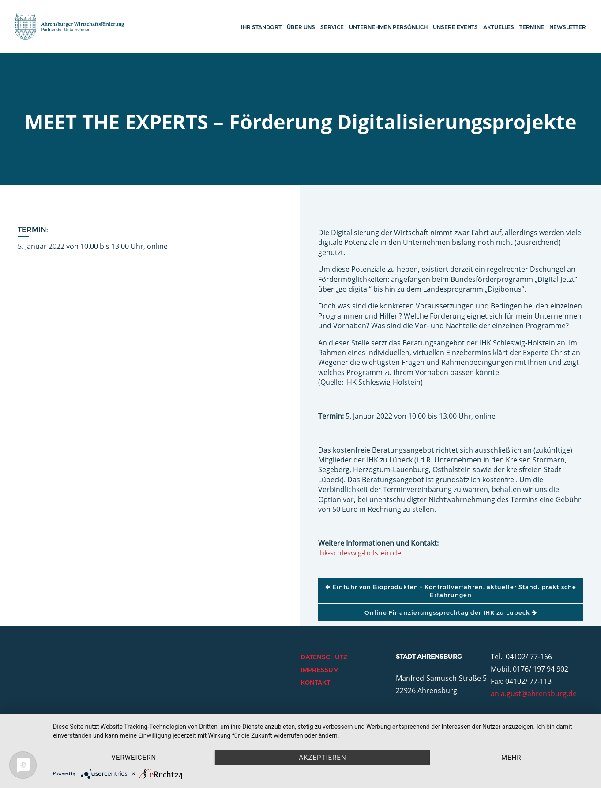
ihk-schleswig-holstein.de (359, 553)
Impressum (319, 670)
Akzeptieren (322, 758)
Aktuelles (498, 27)
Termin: (33, 229)
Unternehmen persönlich (388, 27)
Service (332, 27)
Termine (531, 27)
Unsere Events (455, 27)
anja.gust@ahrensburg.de (534, 693)
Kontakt (315, 683)
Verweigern (133, 758)
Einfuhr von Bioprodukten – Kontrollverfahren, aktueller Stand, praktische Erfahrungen (450, 590)
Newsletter (567, 27)
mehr (511, 758)
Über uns (301, 27)
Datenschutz (323, 657)
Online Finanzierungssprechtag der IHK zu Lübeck (450, 612)
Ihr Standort (261, 27)
